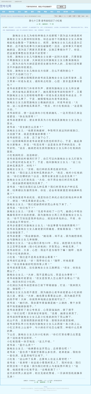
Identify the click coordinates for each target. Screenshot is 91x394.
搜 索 (61, 6)
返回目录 (45, 24)
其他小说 (9, 16)
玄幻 (19, 11)
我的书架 (11, 11)
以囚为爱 (47, 30)
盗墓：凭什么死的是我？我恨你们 (24, 30)
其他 (58, 11)
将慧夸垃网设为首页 (6, 1)
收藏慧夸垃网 (18, 1)
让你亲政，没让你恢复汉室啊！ (62, 27)
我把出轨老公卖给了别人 (77, 27)
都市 (32, 11)
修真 (26, 11)
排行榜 (66, 11)
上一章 (38, 24)
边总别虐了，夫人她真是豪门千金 (30, 27)
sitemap (45, 386)
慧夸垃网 (5, 6)
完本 (72, 11)
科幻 (52, 11)
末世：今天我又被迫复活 (46, 27)
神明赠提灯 (41, 30)
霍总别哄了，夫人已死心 (15, 27)
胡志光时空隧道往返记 (18, 16)
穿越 (39, 11)
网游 (45, 11)
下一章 (52, 24)
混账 (36, 30)
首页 (3, 11)
